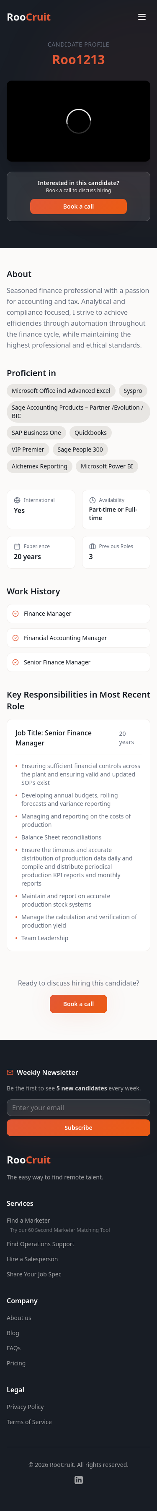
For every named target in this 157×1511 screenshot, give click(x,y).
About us (19, 1318)
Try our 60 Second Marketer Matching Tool (60, 1230)
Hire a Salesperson (32, 1259)
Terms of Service (29, 1422)
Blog (13, 1333)
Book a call (78, 206)
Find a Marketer (28, 1220)
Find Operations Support (41, 1244)
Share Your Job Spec (34, 1274)
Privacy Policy (25, 1407)
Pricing (16, 1363)
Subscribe (78, 1128)
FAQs (14, 1348)
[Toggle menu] (142, 16)
